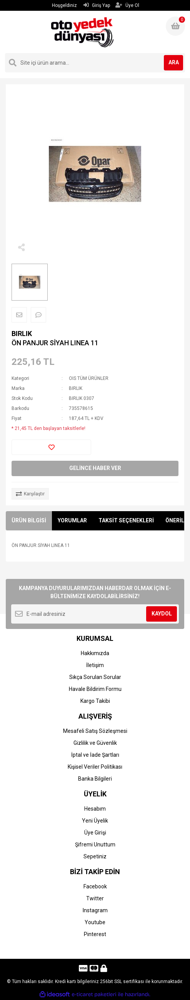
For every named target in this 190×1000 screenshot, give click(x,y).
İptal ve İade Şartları (95, 755)
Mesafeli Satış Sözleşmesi (95, 731)
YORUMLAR (72, 520)
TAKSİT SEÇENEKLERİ (126, 520)
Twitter (95, 898)
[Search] (95, 62)
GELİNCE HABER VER (95, 468)
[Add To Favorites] (51, 447)
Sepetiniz (95, 856)
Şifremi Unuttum (95, 844)
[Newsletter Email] (95, 614)
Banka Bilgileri (95, 779)
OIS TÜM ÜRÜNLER (88, 378)
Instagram (95, 910)
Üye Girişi (95, 832)
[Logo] (82, 32)
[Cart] (175, 26)
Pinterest (95, 934)
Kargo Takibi (95, 701)
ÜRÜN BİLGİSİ (29, 520)
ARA (173, 62)
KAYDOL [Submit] (162, 613)
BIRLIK (22, 333)
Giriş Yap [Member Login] (96, 5)
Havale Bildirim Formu (95, 689)
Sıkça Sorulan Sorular (95, 677)
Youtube (95, 922)
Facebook (95, 886)
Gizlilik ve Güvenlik (95, 743)
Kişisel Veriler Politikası (95, 767)
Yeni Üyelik (95, 821)
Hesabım (95, 809)
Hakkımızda (95, 653)
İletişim (95, 665)
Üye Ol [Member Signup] (127, 5)
